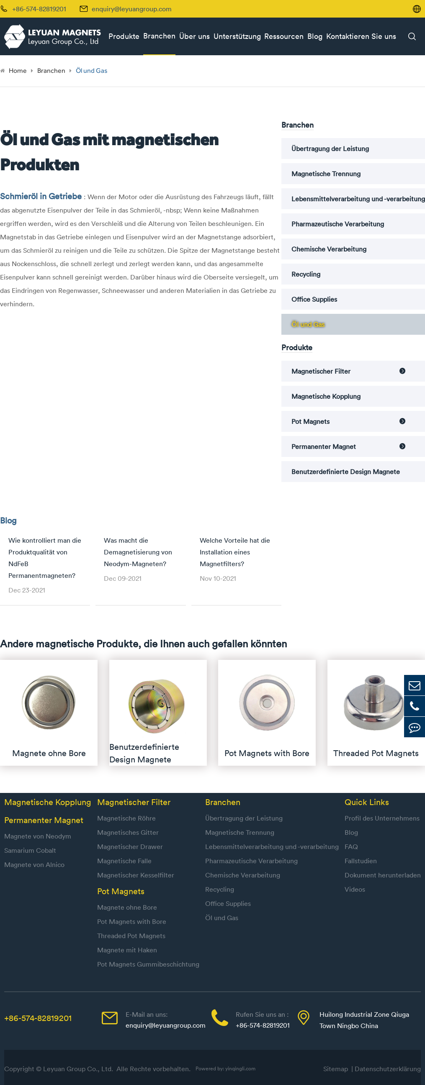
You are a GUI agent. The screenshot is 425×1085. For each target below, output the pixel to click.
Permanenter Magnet (323, 446)
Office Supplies (314, 299)
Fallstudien (361, 861)
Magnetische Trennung (326, 173)
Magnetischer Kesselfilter (135, 875)
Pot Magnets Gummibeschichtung (148, 964)
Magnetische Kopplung (326, 396)
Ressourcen (284, 36)
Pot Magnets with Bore (131, 921)
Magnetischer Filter (320, 371)
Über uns (194, 36)
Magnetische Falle (124, 861)
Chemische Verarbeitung (328, 249)
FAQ (351, 846)
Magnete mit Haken (127, 950)
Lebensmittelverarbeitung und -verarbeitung (358, 199)
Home (18, 70)
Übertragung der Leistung (330, 148)
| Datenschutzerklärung (386, 1068)
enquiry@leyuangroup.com (132, 9)
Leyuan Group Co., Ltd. (78, 1068)
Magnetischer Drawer (130, 846)
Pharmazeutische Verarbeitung (337, 224)
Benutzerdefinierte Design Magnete (345, 471)
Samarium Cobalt (30, 850)
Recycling (305, 274)
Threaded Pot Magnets (131, 935)
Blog (314, 36)
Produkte (123, 36)
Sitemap (337, 1068)
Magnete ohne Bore (127, 907)
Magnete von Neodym (37, 836)
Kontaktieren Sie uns (361, 36)
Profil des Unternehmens (382, 818)
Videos (355, 889)
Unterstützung (237, 36)
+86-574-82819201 (38, 1018)
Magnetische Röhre (126, 818)
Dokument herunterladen (383, 875)
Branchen (159, 36)
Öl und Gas (92, 70)
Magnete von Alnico (34, 864)
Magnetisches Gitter (128, 832)
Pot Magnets (310, 421)
